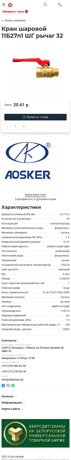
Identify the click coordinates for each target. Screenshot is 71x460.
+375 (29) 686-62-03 (14, 365)
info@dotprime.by (12, 379)
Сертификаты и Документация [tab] (35, 199)
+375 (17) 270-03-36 (14, 371)
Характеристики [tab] (35, 194)
